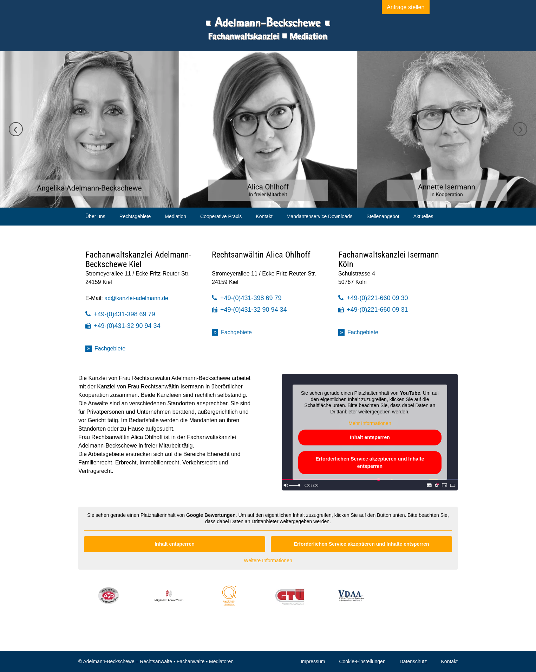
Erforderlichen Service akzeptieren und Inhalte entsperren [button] (370, 462)
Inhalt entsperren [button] (370, 437)
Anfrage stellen (398, 7)
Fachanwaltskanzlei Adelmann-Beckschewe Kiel (138, 260)
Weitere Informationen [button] (268, 560)
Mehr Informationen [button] (369, 423)
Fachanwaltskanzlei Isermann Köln (388, 260)
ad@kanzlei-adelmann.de (136, 298)
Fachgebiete (109, 348)
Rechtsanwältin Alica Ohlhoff (261, 255)
